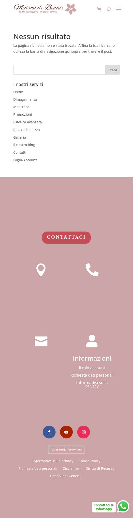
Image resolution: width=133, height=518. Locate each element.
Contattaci (66, 237)
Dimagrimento (25, 99)
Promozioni (22, 114)
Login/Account (25, 160)
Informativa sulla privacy (92, 385)
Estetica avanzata (27, 122)
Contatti (19, 152)
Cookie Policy (89, 461)
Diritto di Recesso (100, 468)
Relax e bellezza (26, 129)
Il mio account (92, 368)
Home (18, 91)
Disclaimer (71, 468)
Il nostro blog (24, 144)
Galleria (19, 137)
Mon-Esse (21, 106)
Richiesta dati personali (92, 375)
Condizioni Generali (66, 475)
